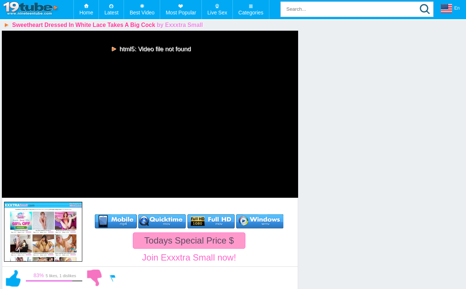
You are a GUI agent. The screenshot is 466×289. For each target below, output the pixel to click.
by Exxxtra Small (180, 25)
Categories (250, 13)
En (450, 8)
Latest (111, 13)
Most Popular (181, 13)
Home (86, 13)
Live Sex (217, 13)
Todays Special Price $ (189, 240)
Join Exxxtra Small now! (189, 257)
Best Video (142, 13)
